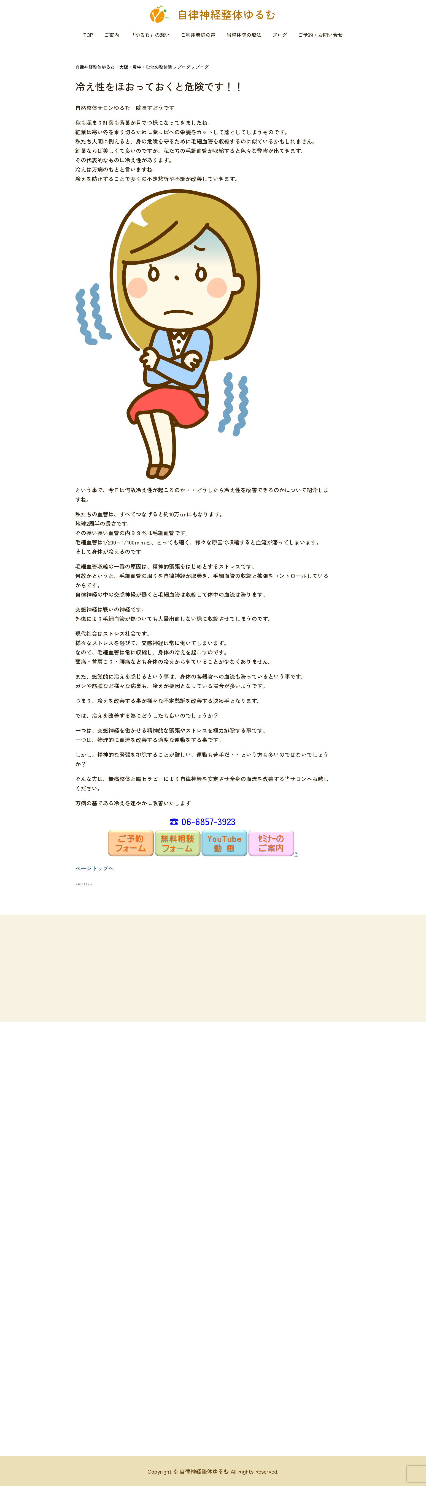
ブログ (279, 34)
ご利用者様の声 (198, 34)
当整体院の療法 (244, 34)
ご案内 (111, 34)
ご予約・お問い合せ (320, 34)
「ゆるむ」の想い (150, 34)
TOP (88, 34)
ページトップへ (94, 868)
